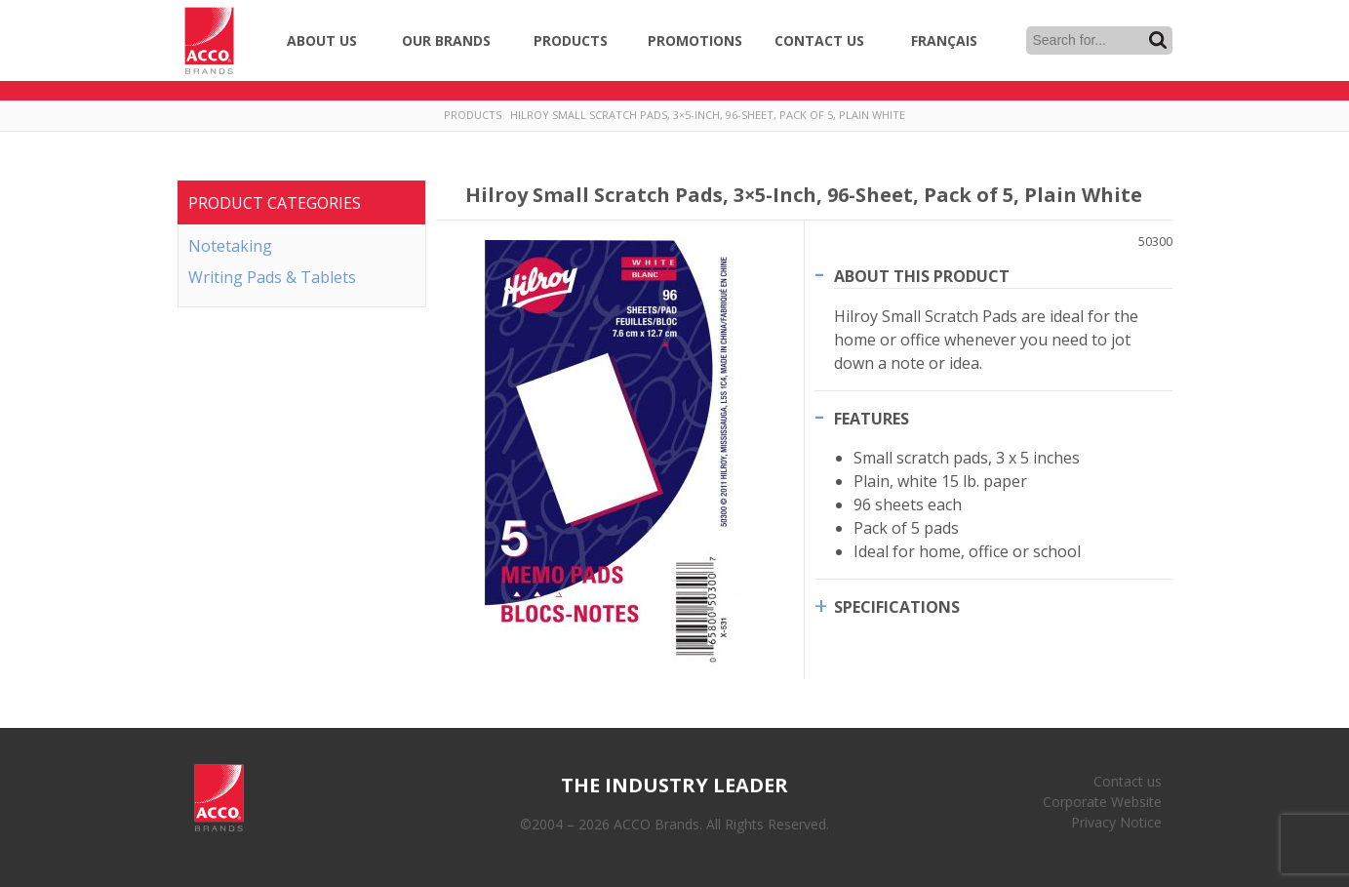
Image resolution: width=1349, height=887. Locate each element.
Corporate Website (1102, 801)
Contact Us (819, 40)
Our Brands (446, 40)
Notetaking (230, 246)
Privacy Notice (1116, 822)
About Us (322, 40)
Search (1158, 40)
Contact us (1127, 781)
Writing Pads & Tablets (272, 277)
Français (944, 40)
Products (571, 40)
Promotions (695, 40)
